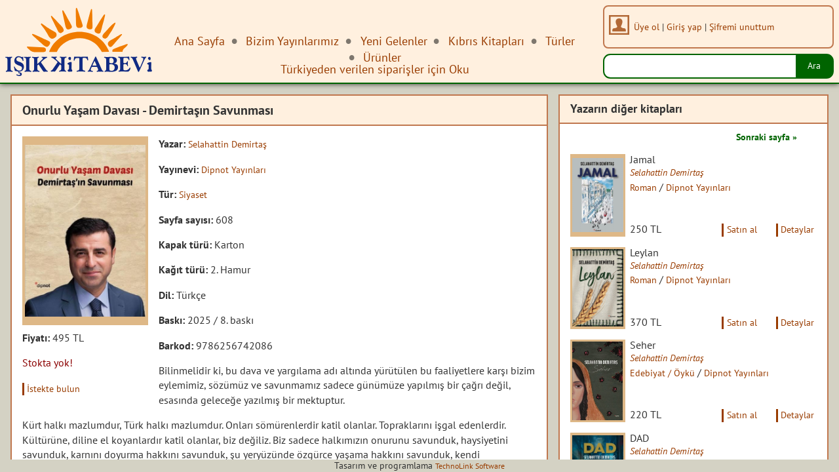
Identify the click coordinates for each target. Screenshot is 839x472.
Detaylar (795, 241)
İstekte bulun (58, 388)
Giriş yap (688, 26)
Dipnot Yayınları (236, 168)
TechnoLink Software (470, 465)
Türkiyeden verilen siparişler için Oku (375, 69)
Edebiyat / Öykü (673, 397)
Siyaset (194, 194)
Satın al (733, 241)
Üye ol (650, 26)
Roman (654, 188)
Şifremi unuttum (745, 26)
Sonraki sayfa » (762, 136)
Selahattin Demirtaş (232, 143)
